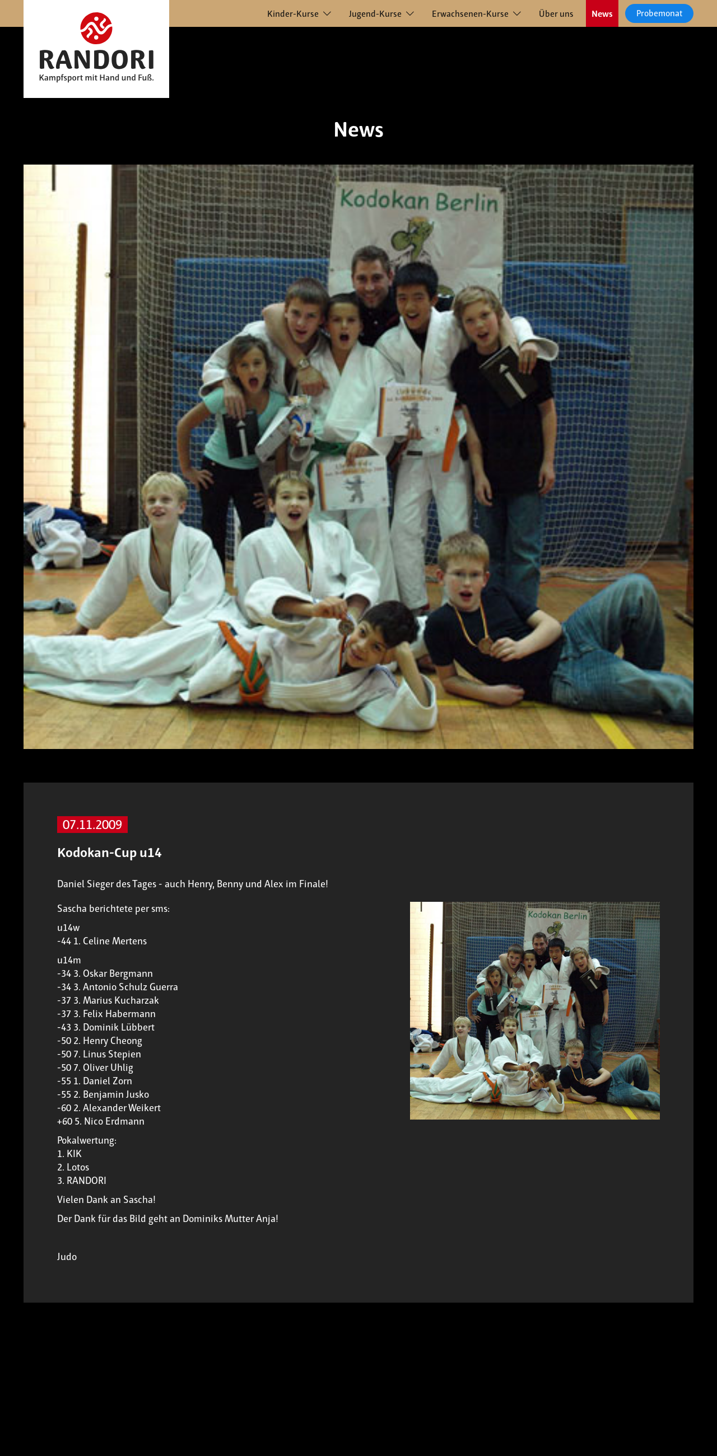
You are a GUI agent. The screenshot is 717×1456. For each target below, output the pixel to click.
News (602, 13)
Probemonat (659, 13)
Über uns (556, 13)
